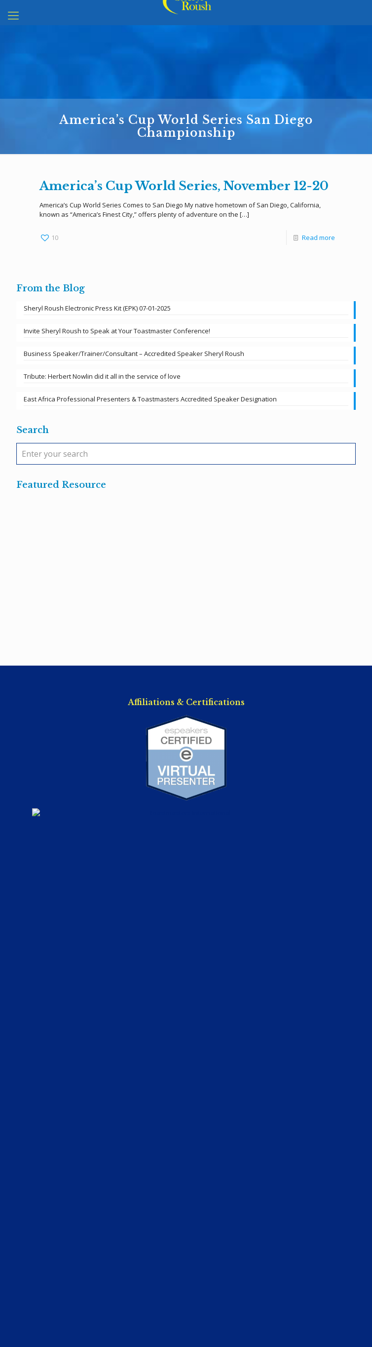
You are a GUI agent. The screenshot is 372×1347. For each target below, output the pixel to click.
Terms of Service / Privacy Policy (186, 1068)
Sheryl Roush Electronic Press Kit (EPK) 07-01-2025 (97, 308)
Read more (318, 237)
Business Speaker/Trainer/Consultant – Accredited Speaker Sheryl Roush (134, 353)
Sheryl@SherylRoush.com (186, 1027)
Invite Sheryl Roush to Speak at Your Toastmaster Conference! (117, 330)
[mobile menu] (13, 14)
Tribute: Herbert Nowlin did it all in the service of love (102, 376)
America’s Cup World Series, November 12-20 (184, 186)
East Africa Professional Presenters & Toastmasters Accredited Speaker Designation (150, 399)
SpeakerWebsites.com (203, 1312)
